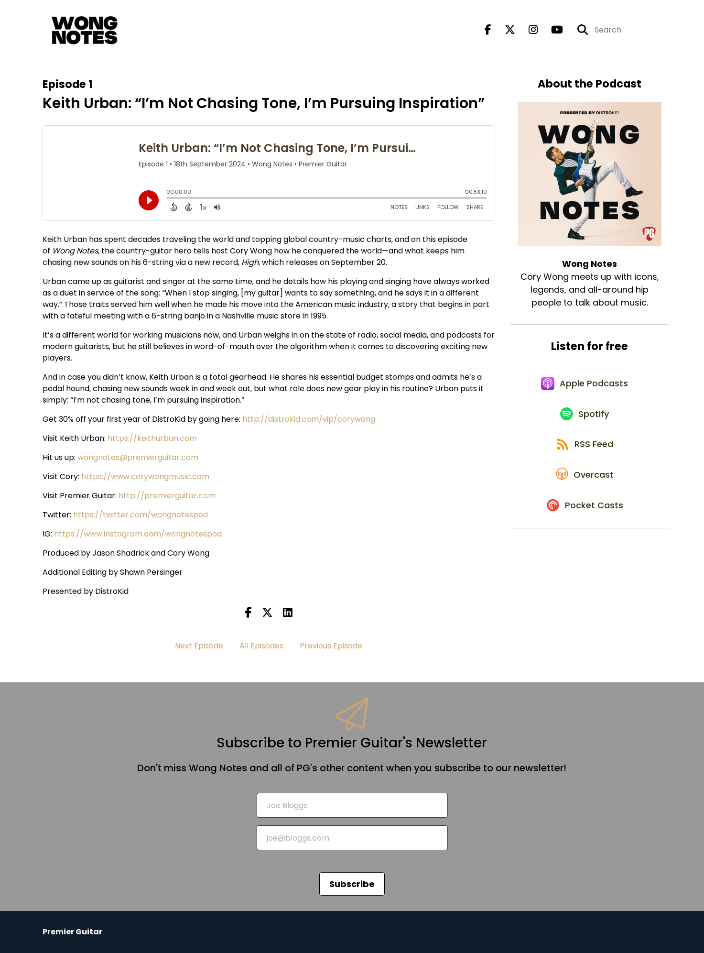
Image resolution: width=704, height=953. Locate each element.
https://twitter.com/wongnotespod (140, 514)
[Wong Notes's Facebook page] (488, 31)
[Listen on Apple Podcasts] (585, 386)
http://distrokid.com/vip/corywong (308, 419)
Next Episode (199, 645)
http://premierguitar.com (167, 495)
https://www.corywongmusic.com (145, 476)
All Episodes (261, 645)
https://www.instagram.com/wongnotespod (138, 533)
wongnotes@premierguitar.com (137, 457)
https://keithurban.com (152, 438)
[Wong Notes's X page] (504, 31)
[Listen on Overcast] (585, 488)
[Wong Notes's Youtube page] (551, 31)
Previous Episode (331, 645)
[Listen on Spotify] (585, 420)
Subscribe (352, 884)
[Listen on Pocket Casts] (584, 523)
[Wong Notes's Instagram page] (527, 31)
